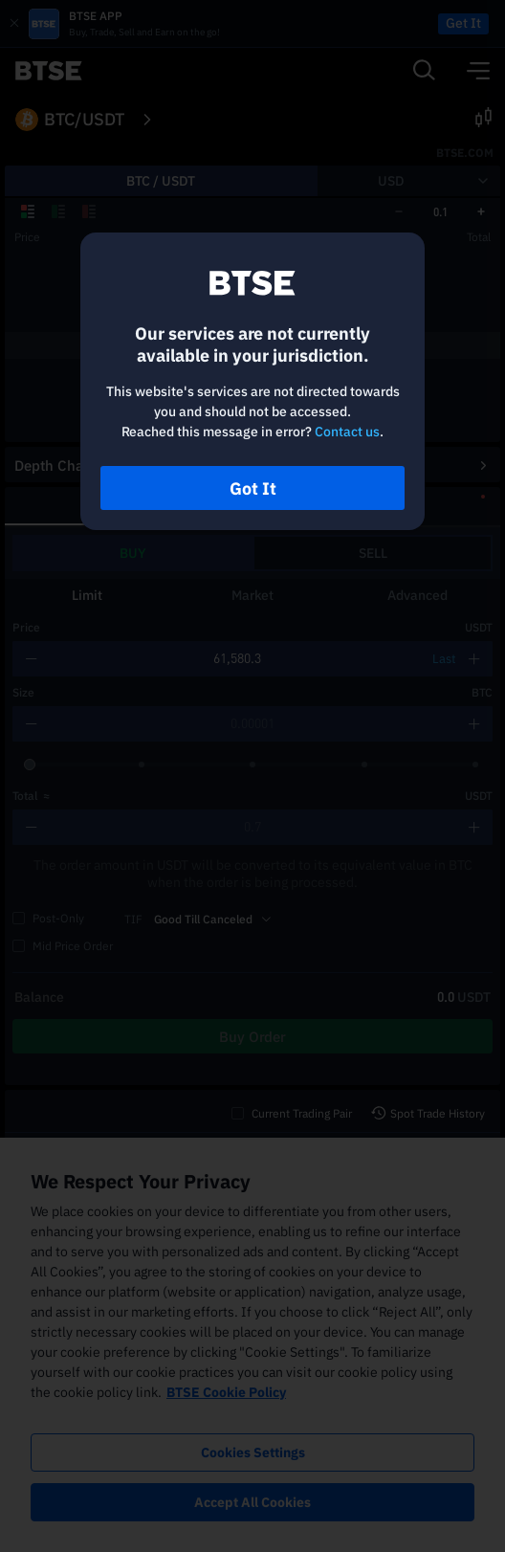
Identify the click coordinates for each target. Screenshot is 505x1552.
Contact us (347, 431)
